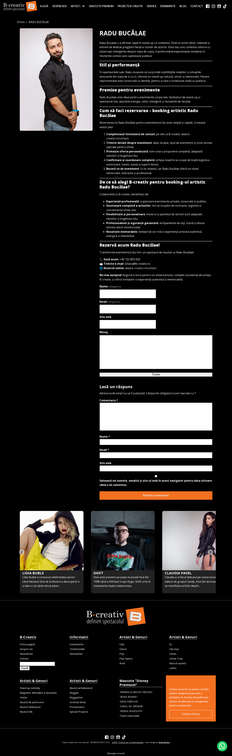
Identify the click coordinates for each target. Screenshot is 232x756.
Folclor (23, 697)
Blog (182, 6)
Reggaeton (76, 697)
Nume (110, 286)
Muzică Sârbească (30, 707)
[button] (222, 746)
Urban (172, 653)
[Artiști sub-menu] (84, 6)
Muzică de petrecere (32, 702)
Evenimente (167, 6)
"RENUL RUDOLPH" (131, 711)
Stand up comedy (30, 688)
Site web (105, 317)
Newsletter (26, 653)
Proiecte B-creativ (130, 6)
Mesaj (104, 332)
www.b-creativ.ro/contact (140, 268)
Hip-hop (174, 649)
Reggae (74, 692)
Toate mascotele (129, 715)
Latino (172, 668)
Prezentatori (77, 707)
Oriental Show (78, 702)
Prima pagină (27, 644)
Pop (121, 653)
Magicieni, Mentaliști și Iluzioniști (38, 692)
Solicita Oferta (191, 714)
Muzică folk (26, 711)
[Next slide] (210, 552)
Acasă (44, 6)
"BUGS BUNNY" (128, 696)
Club (121, 644)
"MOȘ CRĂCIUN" (129, 701)
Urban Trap (176, 658)
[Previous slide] (22, 552)
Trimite (156, 374)
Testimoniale (77, 649)
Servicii (151, 6)
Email (110, 301)
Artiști (75, 6)
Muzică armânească (81, 688)
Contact (196, 6)
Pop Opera (125, 658)
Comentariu (109, 400)
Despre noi (59, 6)
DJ (170, 644)
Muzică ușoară (177, 663)
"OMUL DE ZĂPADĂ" (131, 706)
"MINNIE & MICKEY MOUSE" (136, 692)
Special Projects (79, 711)
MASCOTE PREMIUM (101, 6)
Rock (122, 663)
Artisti (21, 22)
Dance (123, 649)
